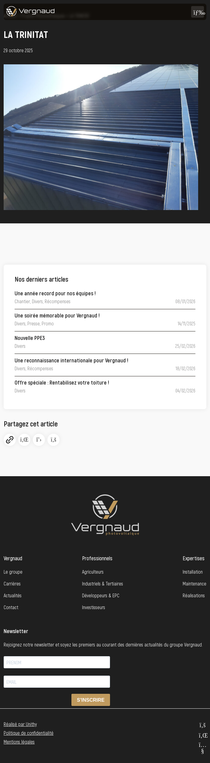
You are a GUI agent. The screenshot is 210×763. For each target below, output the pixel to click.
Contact (11, 607)
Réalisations (194, 595)
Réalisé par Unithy (20, 724)
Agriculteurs (93, 572)
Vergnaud (13, 558)
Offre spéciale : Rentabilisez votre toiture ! (62, 382)
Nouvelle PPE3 (30, 337)
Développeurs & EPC (100, 595)
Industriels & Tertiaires (102, 583)
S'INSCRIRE (91, 700)
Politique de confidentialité (28, 733)
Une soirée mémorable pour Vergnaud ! (57, 315)
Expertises (194, 558)
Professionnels (97, 558)
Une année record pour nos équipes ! (55, 293)
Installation (193, 572)
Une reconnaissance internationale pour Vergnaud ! (71, 360)
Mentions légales (19, 741)
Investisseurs (93, 607)
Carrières (12, 583)
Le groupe (13, 572)
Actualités (13, 595)
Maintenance (194, 583)
